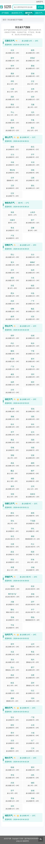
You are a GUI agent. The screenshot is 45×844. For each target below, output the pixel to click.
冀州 (32, 767)
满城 (12, 416)
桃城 (12, 767)
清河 (32, 374)
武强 (12, 783)
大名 (32, 278)
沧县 (12, 652)
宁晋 (32, 351)
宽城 (12, 617)
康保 (32, 536)
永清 (32, 725)
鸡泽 (12, 301)
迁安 (12, 193)
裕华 (12, 66)
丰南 (12, 162)
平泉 (12, 625)
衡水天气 (9, 758)
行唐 (12, 89)
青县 (32, 652)
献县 (12, 683)
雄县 (32, 479)
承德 (32, 594)
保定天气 (9, 399)
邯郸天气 (9, 245)
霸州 (12, 748)
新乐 (32, 128)
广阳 (32, 717)
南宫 (32, 382)
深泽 (32, 97)
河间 (32, 698)
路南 (12, 147)
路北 (32, 147)
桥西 (32, 50)
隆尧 (12, 351)
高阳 (32, 440)
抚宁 (32, 220)
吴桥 (32, 675)
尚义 (32, 544)
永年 (12, 270)
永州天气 (39, 2)
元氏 (32, 112)
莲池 (32, 409)
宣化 (12, 521)
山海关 (32, 212)
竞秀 (12, 409)
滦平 (32, 602)
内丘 (12, 343)
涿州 (12, 486)
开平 (32, 154)
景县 (12, 798)
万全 (12, 528)
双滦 (32, 586)
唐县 (12, 440)
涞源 (32, 447)
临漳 (32, 270)
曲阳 (32, 463)
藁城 (32, 66)
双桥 (12, 586)
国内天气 (28, 13)
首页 (4, 20)
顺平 (32, 471)
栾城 (32, 73)
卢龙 (12, 235)
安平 (12, 791)
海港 (12, 212)
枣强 (12, 775)
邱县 (32, 293)
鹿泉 (12, 73)
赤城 (32, 567)
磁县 (32, 285)
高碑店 (32, 494)
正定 (32, 81)
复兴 (12, 262)
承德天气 (9, 577)
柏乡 (32, 343)
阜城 (32, 798)
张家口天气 (10, 504)
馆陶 (12, 309)
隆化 (12, 610)
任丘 (32, 691)
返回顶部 (40, 839)
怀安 (12, 560)
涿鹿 (12, 567)
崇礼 (32, 528)
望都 (12, 455)
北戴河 (12, 220)
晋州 (12, 128)
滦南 (32, 170)
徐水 (12, 424)
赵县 (12, 120)
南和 (12, 335)
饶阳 (32, 783)
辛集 (32, 120)
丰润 (32, 162)
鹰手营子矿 (12, 594)
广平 (32, 301)
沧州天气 (9, 635)
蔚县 (12, 552)
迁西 (32, 178)
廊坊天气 (9, 708)
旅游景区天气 (17, 13)
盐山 (12, 667)
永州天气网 (7, 838)
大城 (32, 733)
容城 (12, 447)
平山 (12, 112)
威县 (12, 374)
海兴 (32, 660)
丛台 (32, 254)
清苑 (32, 416)
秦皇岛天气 (10, 203)
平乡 (32, 366)
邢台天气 (9, 326)
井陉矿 (32, 58)
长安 (12, 50)
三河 (32, 748)
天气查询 (40, 7)
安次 (12, 717)
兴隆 (12, 602)
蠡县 (12, 471)
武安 (32, 316)
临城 (32, 335)
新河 (32, 359)
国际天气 (38, 13)
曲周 (12, 316)
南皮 (12, 675)
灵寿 (32, 89)
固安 (12, 725)
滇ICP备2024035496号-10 (32, 838)
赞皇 (12, 104)
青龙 (12, 228)
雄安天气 (9, 816)
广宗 (12, 366)
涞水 (32, 424)
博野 (12, 479)
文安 (12, 741)
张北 (12, 536)
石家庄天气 (10, 41)
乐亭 (12, 178)
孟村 (32, 683)
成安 (12, 278)
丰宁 (32, 610)
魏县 (32, 309)
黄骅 (12, 698)
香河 (12, 733)
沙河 (12, 390)
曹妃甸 (12, 170)
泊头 (12, 691)
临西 (12, 382)
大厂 (32, 741)
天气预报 (5, 13)
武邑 (32, 775)
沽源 (12, 544)
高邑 (12, 97)
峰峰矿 (32, 262)
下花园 (32, 521)
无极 (32, 104)
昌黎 (32, 228)
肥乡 (12, 293)
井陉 (12, 81)
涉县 (12, 285)
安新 (32, 455)
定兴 (32, 432)
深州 (12, 806)
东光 (12, 660)
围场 (32, 617)
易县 (12, 463)
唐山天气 (9, 137)
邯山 (12, 254)
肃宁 (32, 667)
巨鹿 (12, 359)
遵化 (32, 185)
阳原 (32, 552)
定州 (32, 486)
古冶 (12, 154)
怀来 (32, 560)
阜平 (12, 432)
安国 (12, 494)
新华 (12, 58)
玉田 (12, 185)
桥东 (12, 513)
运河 (32, 644)
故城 (32, 791)
